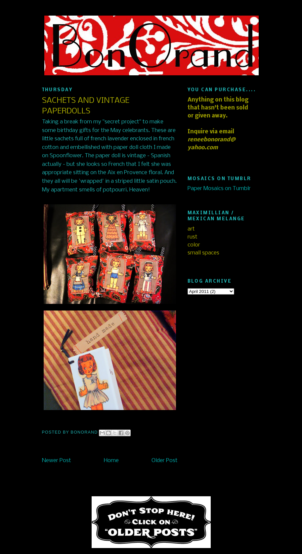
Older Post (164, 460)
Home (111, 460)
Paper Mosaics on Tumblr (219, 188)
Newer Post (56, 460)
